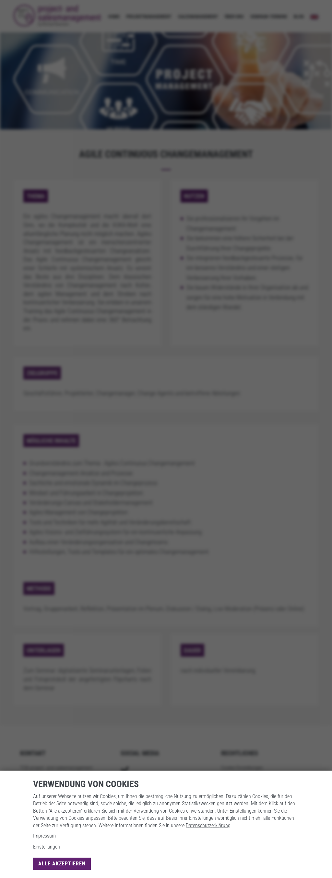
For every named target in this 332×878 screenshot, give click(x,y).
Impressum (44, 836)
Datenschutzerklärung (208, 825)
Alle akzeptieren (62, 864)
